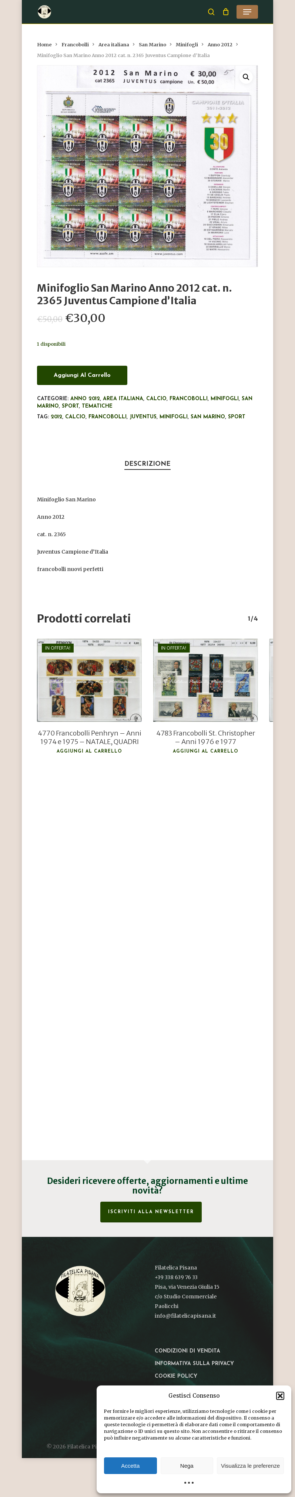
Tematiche (97, 406)
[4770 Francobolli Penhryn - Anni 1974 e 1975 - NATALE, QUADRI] (89, 680)
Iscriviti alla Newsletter (151, 1212)
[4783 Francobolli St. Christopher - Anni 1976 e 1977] (205, 680)
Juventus (143, 417)
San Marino (152, 45)
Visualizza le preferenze (250, 1466)
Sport (70, 406)
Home (44, 45)
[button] (280, 1396)
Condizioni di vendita (187, 1351)
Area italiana (113, 45)
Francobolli (75, 45)
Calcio (156, 399)
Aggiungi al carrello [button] (89, 751)
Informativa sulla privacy (194, 1364)
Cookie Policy (176, 1376)
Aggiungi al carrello (82, 375)
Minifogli (187, 45)
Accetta (130, 1466)
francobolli (107, 417)
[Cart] (225, 11)
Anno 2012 (220, 45)
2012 (56, 417)
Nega (187, 1466)
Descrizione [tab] (147, 464)
